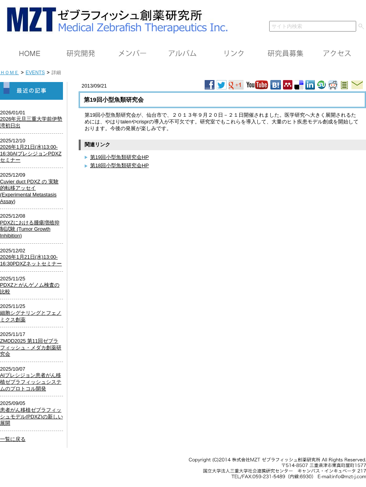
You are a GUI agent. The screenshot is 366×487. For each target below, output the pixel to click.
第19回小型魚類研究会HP (119, 157)
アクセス (336, 53)
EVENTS (35, 72)
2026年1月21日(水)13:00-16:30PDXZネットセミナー (31, 260)
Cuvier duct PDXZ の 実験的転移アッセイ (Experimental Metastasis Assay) (29, 191)
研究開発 (80, 53)
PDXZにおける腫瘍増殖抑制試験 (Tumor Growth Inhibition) (29, 229)
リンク (234, 53)
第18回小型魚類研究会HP (119, 165)
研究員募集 (285, 53)
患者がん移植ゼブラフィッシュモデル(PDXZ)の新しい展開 (31, 416)
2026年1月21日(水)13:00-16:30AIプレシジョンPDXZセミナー (30, 153)
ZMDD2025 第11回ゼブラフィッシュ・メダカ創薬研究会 (30, 347)
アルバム (183, 53)
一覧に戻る (13, 439)
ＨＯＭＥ (29, 53)
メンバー (131, 53)
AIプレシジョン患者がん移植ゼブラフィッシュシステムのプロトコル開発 (30, 381)
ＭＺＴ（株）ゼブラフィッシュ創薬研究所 (114, 19)
